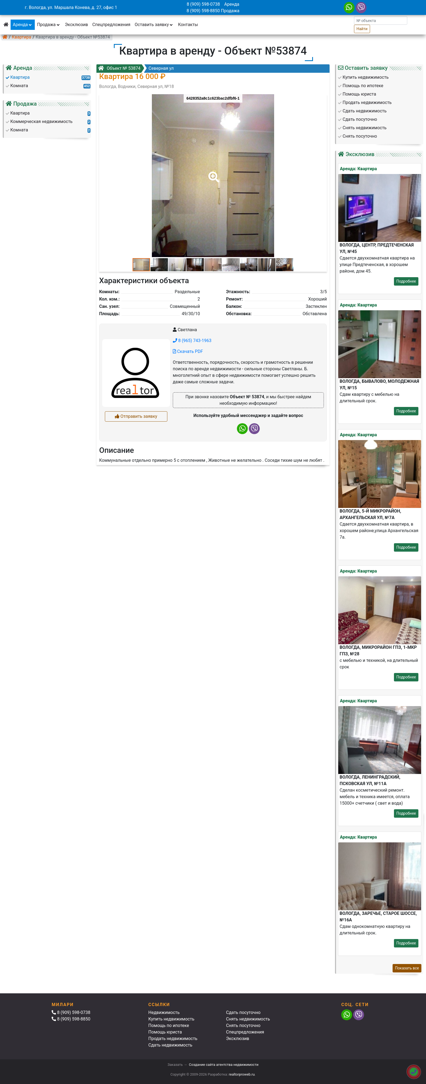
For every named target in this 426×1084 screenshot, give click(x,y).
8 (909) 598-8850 (203, 10)
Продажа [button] (48, 24)
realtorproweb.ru (242, 1074)
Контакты (188, 24)
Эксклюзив (76, 24)
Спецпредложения (111, 24)
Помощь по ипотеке (168, 1025)
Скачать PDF (188, 351)
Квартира (21, 37)
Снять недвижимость (248, 1019)
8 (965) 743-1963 (192, 340)
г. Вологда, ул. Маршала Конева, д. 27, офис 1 (71, 7)
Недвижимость (164, 1012)
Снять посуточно (243, 1025)
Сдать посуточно (243, 1012)
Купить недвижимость (171, 1019)
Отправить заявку (136, 416)
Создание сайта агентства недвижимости (223, 1065)
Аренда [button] (23, 24)
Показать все (407, 968)
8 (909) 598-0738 (203, 4)
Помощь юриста (165, 1032)
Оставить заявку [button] (154, 24)
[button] (212, 173)
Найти (362, 29)
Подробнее (406, 281)
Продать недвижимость (173, 1038)
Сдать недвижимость (170, 1045)
